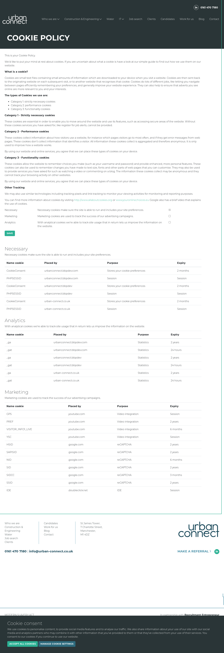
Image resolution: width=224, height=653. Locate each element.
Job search (135, 19)
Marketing (11, 216)
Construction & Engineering (83, 19)
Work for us (187, 19)
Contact (214, 19)
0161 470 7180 (209, 7)
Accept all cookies (22, 643)
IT (121, 19)
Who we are (50, 19)
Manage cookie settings (56, 643)
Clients (151, 19)
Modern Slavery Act (19, 614)
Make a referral (194, 551)
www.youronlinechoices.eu (132, 200)
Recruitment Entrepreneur (201, 614)
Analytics (10, 222)
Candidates (168, 19)
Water (110, 19)
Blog (201, 19)
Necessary (11, 210)
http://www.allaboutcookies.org (93, 200)
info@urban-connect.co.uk (51, 551)
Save (10, 233)
